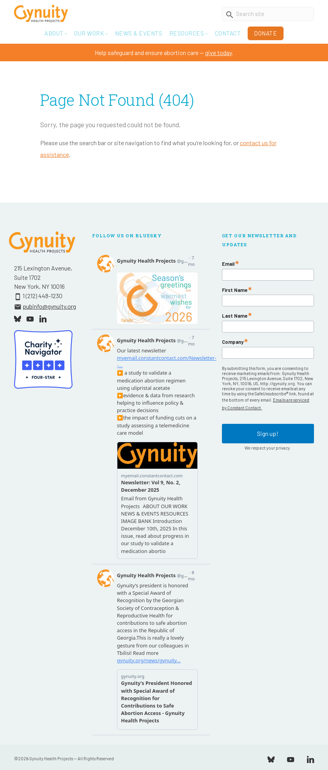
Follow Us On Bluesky (127, 235)
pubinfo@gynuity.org (49, 306)
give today (218, 52)
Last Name (234, 315)
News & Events (139, 33)
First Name (234, 290)
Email (228, 264)
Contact (228, 33)
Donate (265, 33)
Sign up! (267, 433)
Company (232, 342)
